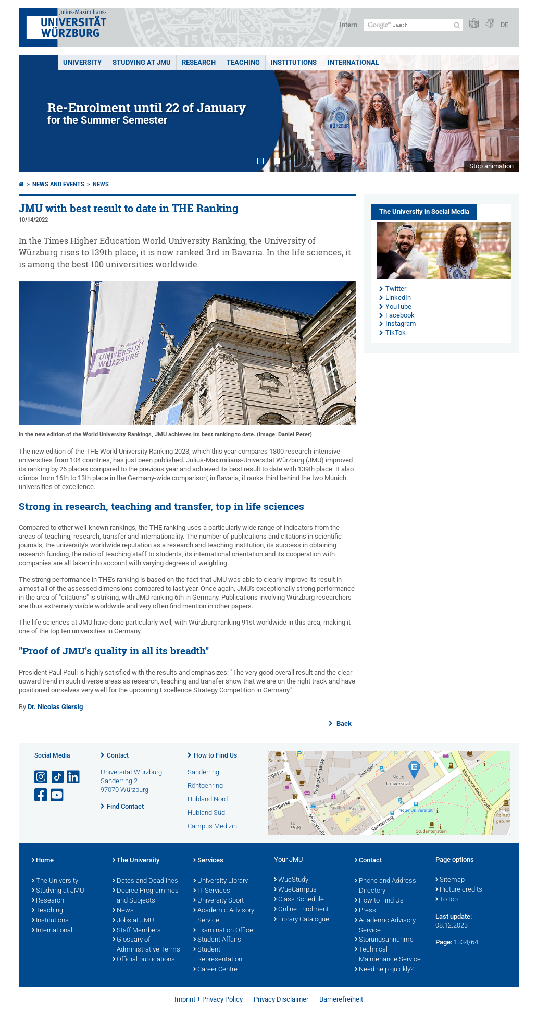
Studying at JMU (58, 891)
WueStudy (291, 880)
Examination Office (223, 930)
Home (43, 860)
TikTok (395, 332)
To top (446, 900)
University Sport (218, 901)
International (353, 62)
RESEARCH (199, 62)
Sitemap (450, 880)
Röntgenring (205, 785)
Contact (118, 755)
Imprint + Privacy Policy (208, 999)
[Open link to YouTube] (58, 795)
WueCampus (295, 890)
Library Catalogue (301, 919)
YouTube (398, 306)
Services (208, 860)
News (101, 184)
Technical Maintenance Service (388, 955)
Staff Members (137, 930)
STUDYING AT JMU (142, 62)
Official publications (144, 960)
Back (343, 723)
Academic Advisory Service (223, 915)
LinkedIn (398, 297)
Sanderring (203, 772)
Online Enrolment (301, 910)
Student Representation (217, 955)
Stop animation (491, 166)
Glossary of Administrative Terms (146, 945)
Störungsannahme (384, 940)
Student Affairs (217, 940)
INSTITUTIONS (294, 62)
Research (48, 901)
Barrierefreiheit (341, 999)
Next (501, 113)
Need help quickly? (384, 969)
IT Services (211, 891)
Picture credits (458, 890)
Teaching (243, 62)
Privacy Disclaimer (281, 999)
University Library (220, 881)
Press (365, 911)
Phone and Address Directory (385, 886)
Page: (443, 942)
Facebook (400, 315)
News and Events (58, 184)
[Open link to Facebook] (41, 795)
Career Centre (215, 969)
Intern (348, 25)
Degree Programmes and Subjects (146, 896)
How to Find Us (215, 755)
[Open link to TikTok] (58, 777)
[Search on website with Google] (413, 25)
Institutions (50, 920)
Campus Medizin (212, 826)
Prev (37, 113)
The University (55, 881)
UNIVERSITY (82, 62)
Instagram (400, 323)
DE (504, 25)
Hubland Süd (206, 812)
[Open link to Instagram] (41, 777)
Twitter (395, 288)
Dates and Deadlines (145, 881)
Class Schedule (299, 900)
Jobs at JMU (133, 920)
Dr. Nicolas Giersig (55, 707)
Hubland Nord (208, 799)
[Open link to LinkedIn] (74, 777)
